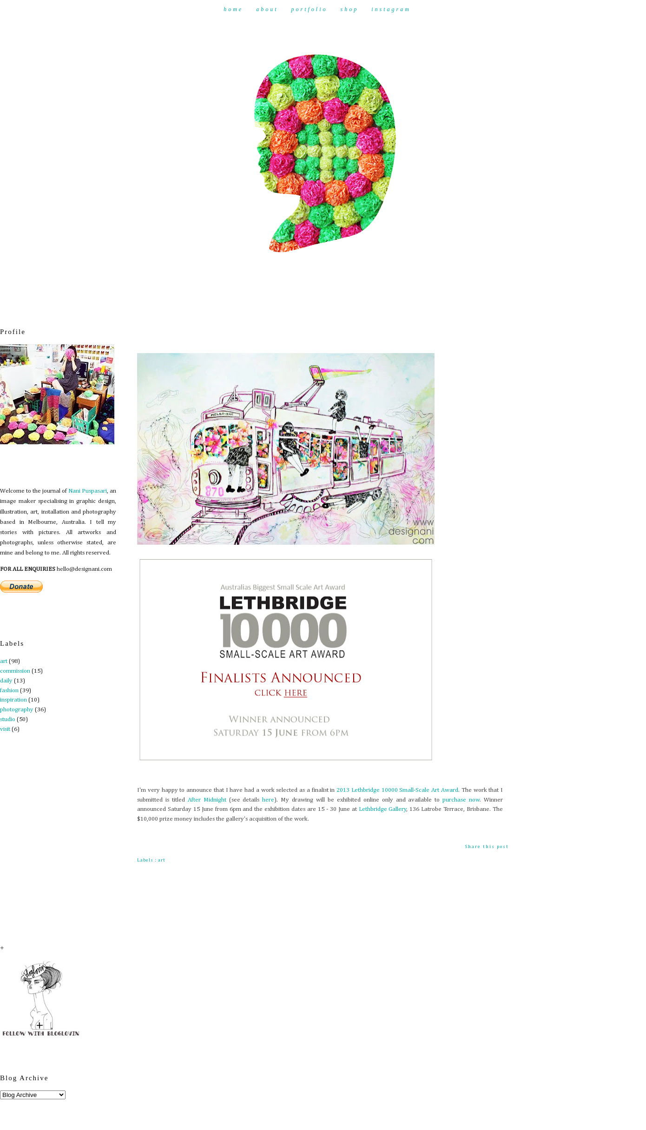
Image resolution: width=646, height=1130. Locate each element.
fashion (9, 691)
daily (6, 681)
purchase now (461, 800)
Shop (350, 9)
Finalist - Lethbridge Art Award (198, 330)
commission (15, 671)
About (267, 9)
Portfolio (309, 9)
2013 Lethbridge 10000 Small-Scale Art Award (397, 790)
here (268, 800)
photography (16, 710)
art (3, 661)
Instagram (391, 9)
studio (7, 719)
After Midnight (207, 800)
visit (5, 729)
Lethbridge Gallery (383, 809)
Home (233, 9)
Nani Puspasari (87, 491)
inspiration (13, 700)
